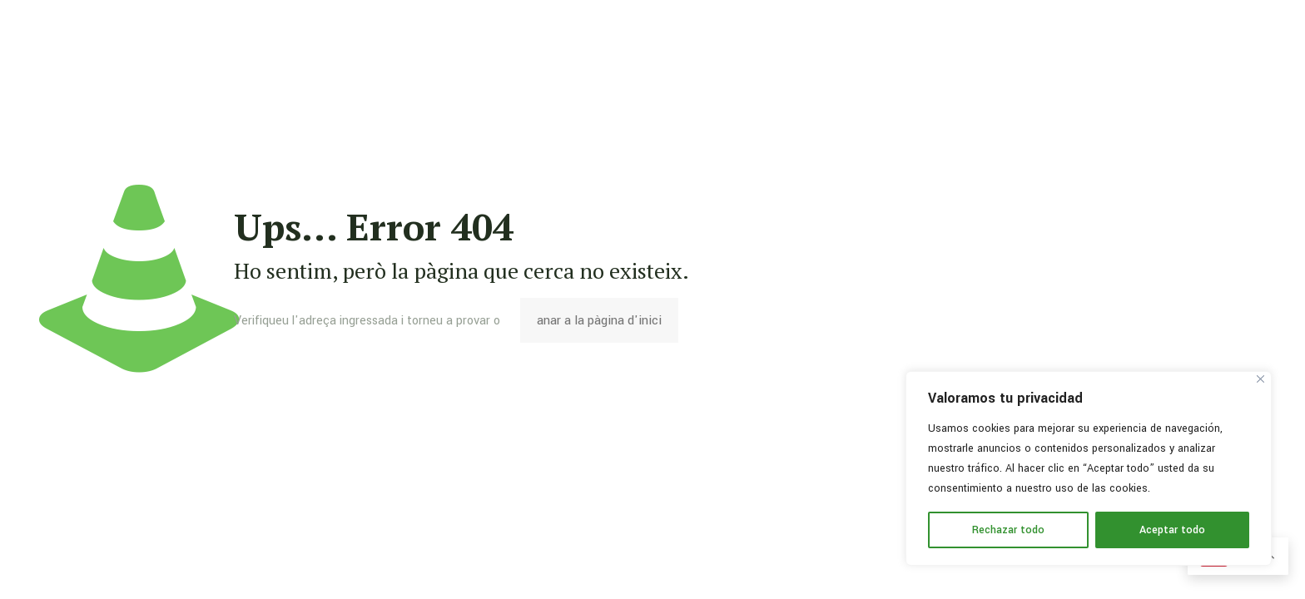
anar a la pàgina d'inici (599, 320)
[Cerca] (1260, 379)
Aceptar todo (1172, 529)
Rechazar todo (1008, 529)
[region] (1089, 468)
